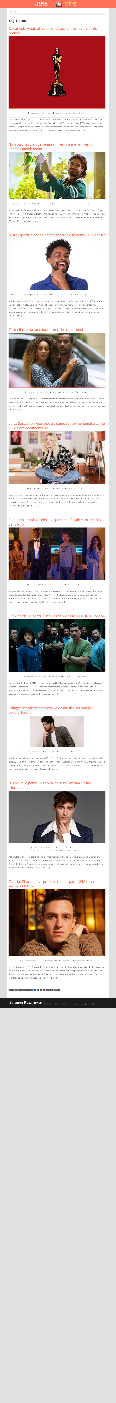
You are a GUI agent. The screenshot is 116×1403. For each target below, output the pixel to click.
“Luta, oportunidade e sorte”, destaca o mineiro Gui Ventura (57, 235)
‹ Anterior (24, 990)
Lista (82, 113)
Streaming (96, 204)
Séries (90, 204)
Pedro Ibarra (59, 113)
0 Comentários (72, 113)
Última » (56, 990)
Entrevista (70, 204)
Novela (81, 204)
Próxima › (49, 990)
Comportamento (71, 295)
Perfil (86, 204)
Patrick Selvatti (45, 204)
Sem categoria (82, 392)
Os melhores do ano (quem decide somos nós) (46, 329)
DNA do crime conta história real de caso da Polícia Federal (57, 616)
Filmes (77, 204)
